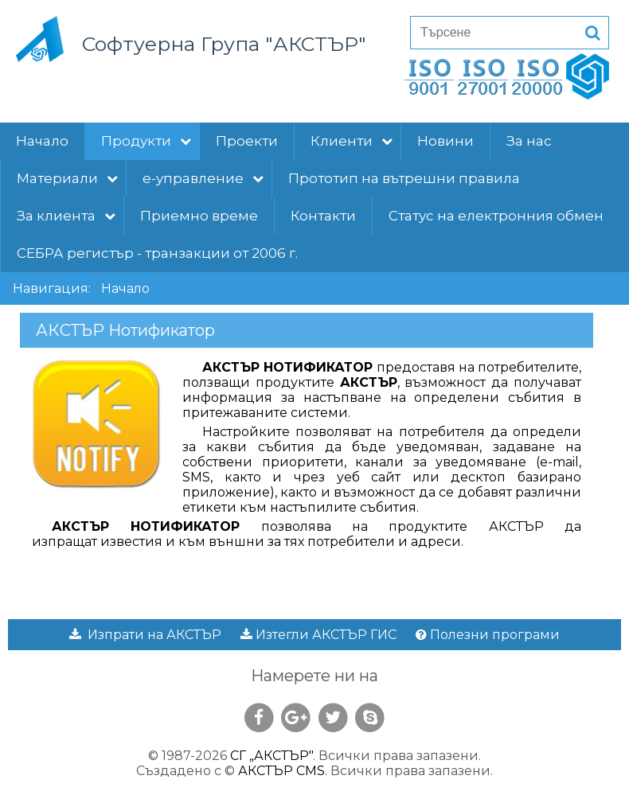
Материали (67, 178)
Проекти (247, 141)
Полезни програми (488, 634)
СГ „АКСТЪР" (271, 755)
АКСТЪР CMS (281, 770)
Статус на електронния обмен (496, 216)
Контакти (323, 216)
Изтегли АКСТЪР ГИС (318, 634)
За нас (529, 141)
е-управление (203, 178)
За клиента (66, 216)
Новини (445, 141)
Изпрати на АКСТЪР (145, 634)
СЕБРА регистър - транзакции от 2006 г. (157, 253)
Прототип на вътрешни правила (404, 178)
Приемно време (199, 216)
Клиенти (352, 141)
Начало (42, 141)
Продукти (146, 141)
